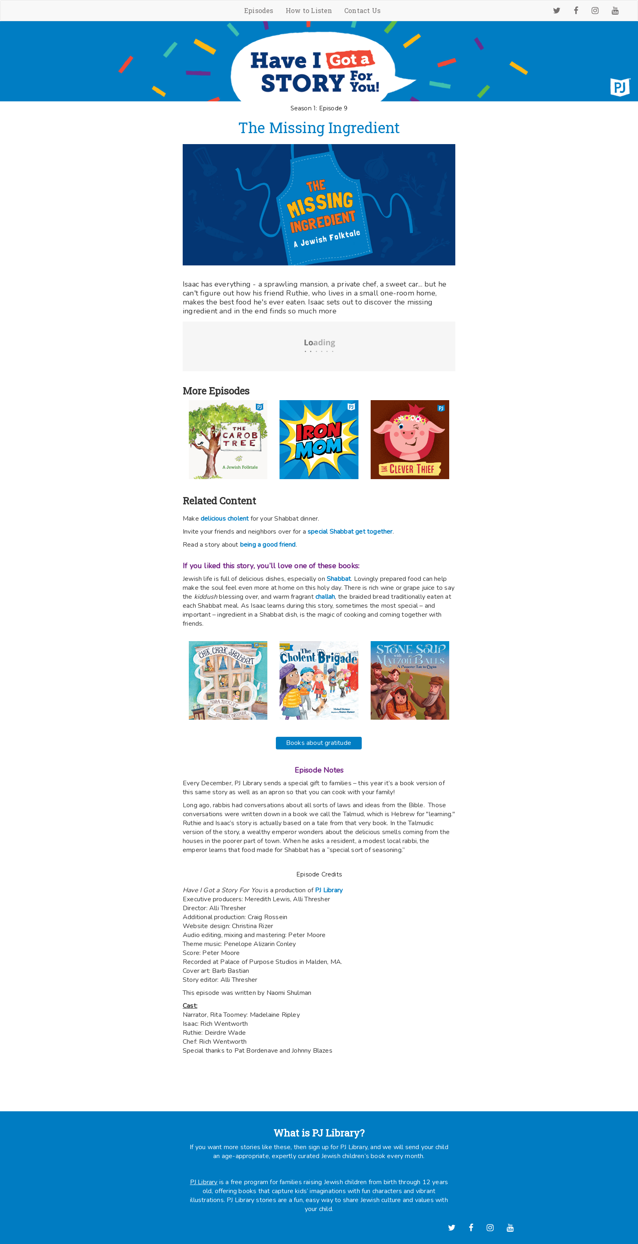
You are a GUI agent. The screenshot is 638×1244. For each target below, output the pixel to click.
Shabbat (339, 578)
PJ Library (204, 1182)
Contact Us (362, 10)
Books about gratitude (318, 742)
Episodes (258, 10)
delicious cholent (225, 518)
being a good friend (268, 544)
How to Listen (309, 10)
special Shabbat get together (350, 531)
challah (324, 596)
